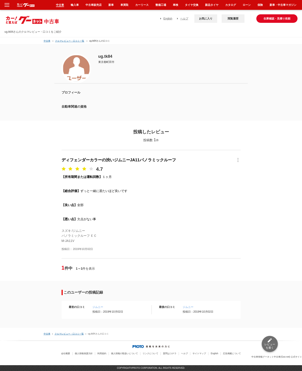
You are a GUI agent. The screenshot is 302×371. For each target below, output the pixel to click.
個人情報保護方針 (84, 353)
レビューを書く (269, 346)
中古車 (47, 41)
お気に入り (205, 18)
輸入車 (75, 4)
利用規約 (101, 353)
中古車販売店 (94, 4)
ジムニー (97, 307)
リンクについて (150, 353)
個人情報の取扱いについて (124, 353)
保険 (260, 4)
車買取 (124, 4)
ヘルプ (184, 18)
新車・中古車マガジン (283, 4)
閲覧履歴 (233, 18)
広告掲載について (232, 353)
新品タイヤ (211, 4)
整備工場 (160, 4)
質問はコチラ (169, 353)
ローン (247, 4)
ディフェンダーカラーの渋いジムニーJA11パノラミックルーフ (119, 160)
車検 (175, 4)
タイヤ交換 (191, 4)
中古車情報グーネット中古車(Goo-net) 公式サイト (276, 357)
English (167, 18)
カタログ (230, 4)
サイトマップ (199, 353)
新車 (111, 4)
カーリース (142, 4)
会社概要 (65, 353)
